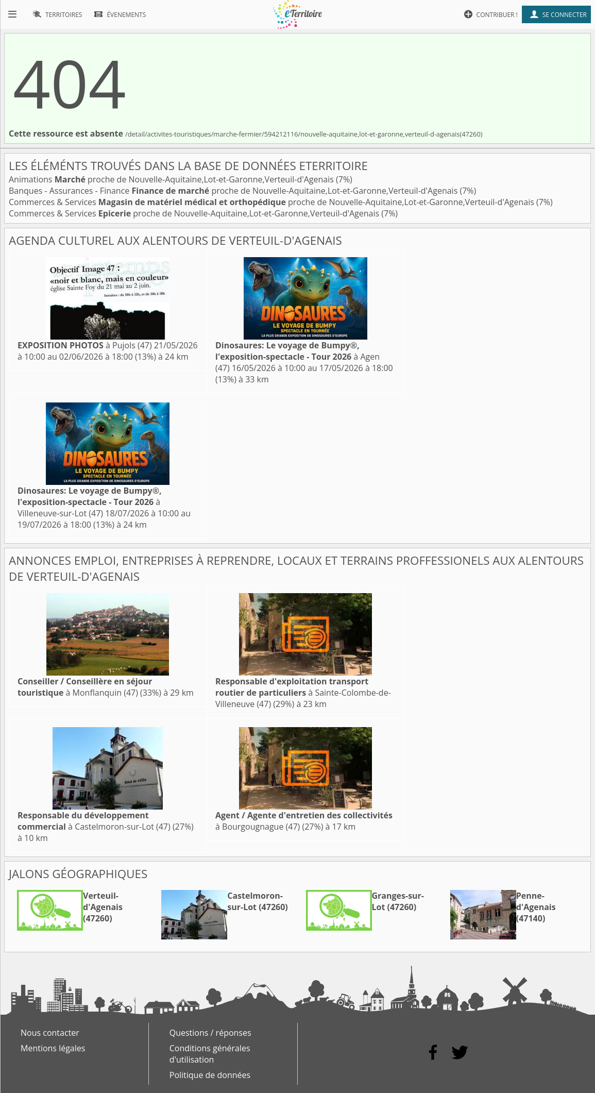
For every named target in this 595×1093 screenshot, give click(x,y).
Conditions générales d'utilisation (209, 1053)
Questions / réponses (210, 1032)
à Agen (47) (297, 357)
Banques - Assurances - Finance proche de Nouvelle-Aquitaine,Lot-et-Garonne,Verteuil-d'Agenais (234, 190)
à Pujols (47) (85, 345)
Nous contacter (50, 1032)
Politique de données (209, 1075)
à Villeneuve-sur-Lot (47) (90, 502)
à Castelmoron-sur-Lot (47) (94, 821)
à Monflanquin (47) (85, 687)
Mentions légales (53, 1048)
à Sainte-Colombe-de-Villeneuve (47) (303, 693)
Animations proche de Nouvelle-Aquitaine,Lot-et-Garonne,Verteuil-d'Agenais (172, 179)
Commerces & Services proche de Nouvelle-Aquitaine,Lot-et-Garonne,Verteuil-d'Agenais (272, 202)
